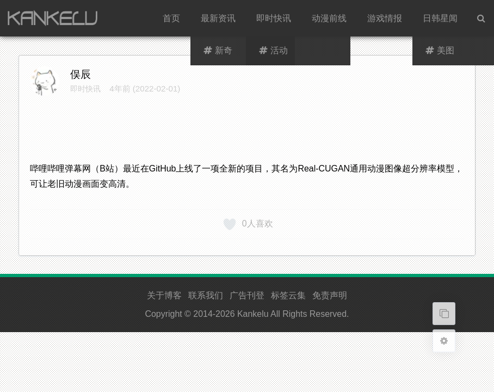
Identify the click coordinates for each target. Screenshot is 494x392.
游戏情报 (384, 18)
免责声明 (329, 295)
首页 (171, 18)
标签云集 (288, 295)
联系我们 (205, 295)
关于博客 (164, 295)
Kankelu (253, 313)
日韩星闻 (440, 18)
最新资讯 (218, 18)
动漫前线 (329, 18)
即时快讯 (273, 18)
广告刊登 (247, 295)
